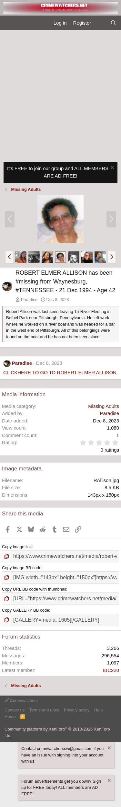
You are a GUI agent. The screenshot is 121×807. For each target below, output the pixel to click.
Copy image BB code (21, 567)
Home (10, 716)
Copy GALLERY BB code (25, 610)
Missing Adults (103, 406)
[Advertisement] (60, 94)
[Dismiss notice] (111, 168)
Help (98, 710)
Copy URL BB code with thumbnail (34, 589)
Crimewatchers (21, 700)
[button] (9, 257)
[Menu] (7, 23)
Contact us (15, 710)
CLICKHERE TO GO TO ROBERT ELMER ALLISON (59, 372)
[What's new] (100, 23)
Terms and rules (44, 710)
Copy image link (17, 546)
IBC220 (111, 670)
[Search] (113, 23)
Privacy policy (76, 710)
